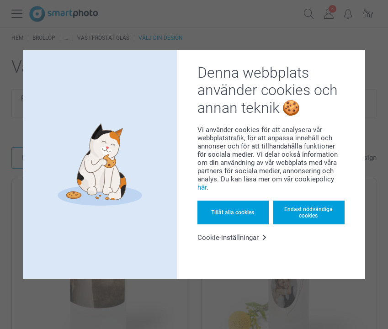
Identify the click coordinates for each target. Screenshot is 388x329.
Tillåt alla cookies (232, 212)
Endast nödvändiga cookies (308, 212)
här (202, 187)
